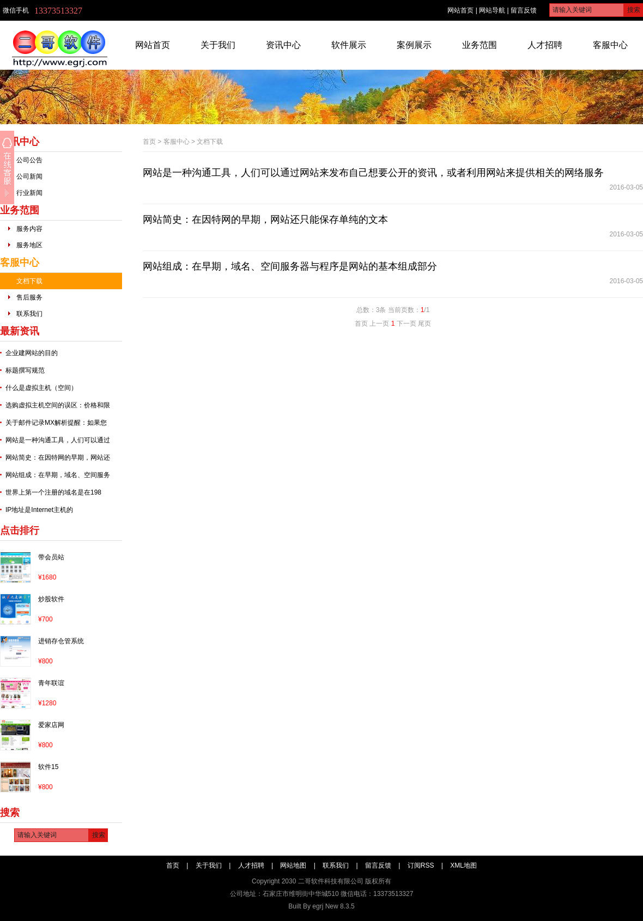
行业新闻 (29, 193)
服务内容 (29, 229)
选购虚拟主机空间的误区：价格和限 (57, 405)
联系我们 (29, 314)
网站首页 (460, 10)
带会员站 (51, 557)
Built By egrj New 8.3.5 (321, 906)
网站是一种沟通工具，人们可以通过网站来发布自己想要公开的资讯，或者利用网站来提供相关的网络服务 (373, 172)
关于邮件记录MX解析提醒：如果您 (56, 422)
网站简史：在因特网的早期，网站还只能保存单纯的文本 (265, 219)
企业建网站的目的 (31, 353)
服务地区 (29, 245)
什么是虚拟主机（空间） (41, 388)
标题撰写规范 (25, 370)
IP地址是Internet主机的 (39, 510)
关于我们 (218, 45)
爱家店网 (51, 725)
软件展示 (348, 45)
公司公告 (29, 160)
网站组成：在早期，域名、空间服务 (57, 475)
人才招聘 (544, 45)
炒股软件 (51, 599)
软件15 (48, 767)
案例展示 (414, 45)
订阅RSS (421, 865)
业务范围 (479, 45)
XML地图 (463, 865)
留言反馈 (524, 10)
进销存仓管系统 (61, 641)
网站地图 (293, 865)
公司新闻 (29, 176)
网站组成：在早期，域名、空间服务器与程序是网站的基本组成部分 (290, 266)
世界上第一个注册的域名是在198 (53, 492)
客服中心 (610, 45)
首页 (149, 141)
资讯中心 (283, 45)
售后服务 (29, 297)
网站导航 (492, 10)
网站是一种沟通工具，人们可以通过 (57, 440)
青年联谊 (51, 683)
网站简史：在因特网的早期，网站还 (57, 457)
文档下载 (29, 281)
